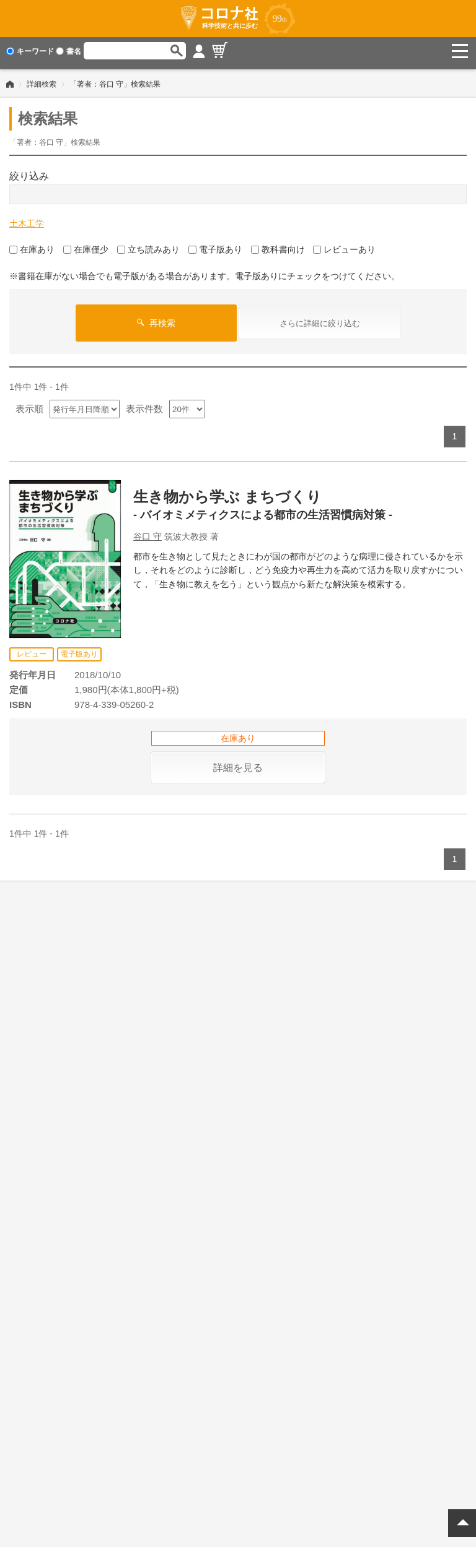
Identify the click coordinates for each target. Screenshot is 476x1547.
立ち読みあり (148, 245)
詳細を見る (238, 763)
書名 (68, 51)
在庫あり (32, 245)
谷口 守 (147, 532)
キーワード (30, 51)
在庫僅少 (85, 245)
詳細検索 (41, 79)
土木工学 (26, 219)
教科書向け (278, 245)
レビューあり (344, 245)
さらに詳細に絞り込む (320, 319)
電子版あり (215, 245)
